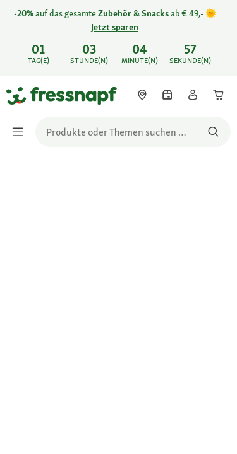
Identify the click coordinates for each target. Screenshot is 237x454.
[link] (118, 38)
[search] (133, 132)
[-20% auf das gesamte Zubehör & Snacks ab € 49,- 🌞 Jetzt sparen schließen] (217, 29)
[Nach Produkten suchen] (213, 132)
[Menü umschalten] (21, 132)
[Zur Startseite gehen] (20, 95)
